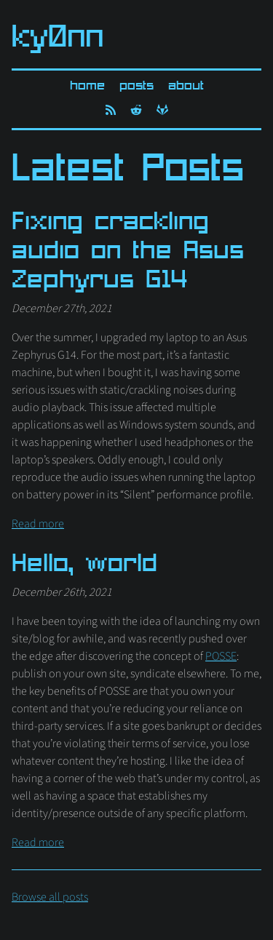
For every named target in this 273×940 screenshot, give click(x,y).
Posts (136, 86)
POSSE (221, 656)
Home (87, 86)
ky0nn (57, 38)
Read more (38, 524)
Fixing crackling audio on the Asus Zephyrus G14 (128, 252)
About (186, 86)
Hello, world (84, 565)
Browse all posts (50, 897)
